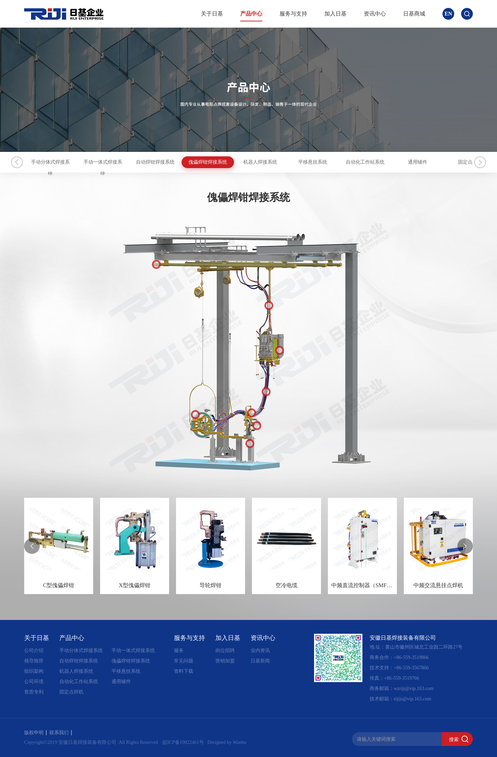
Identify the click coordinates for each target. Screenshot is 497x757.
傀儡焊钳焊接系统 (285, 162)
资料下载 (183, 671)
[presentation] (32, 546)
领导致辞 (33, 660)
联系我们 (60, 732)
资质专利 (33, 692)
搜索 (454, 739)
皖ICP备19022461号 (183, 742)
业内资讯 (260, 650)
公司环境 (33, 681)
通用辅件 (121, 681)
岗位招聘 (225, 650)
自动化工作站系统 (78, 681)
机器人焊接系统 (361, 162)
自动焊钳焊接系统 (211, 162)
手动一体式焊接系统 (136, 162)
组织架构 (33, 671)
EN (448, 14)
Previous (17, 162)
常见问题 (183, 660)
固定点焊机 (71, 692)
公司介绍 (33, 650)
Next (480, 162)
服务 (179, 650)
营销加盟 (225, 660)
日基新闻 (260, 660)
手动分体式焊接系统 (61, 162)
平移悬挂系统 (435, 162)
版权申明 (35, 732)
